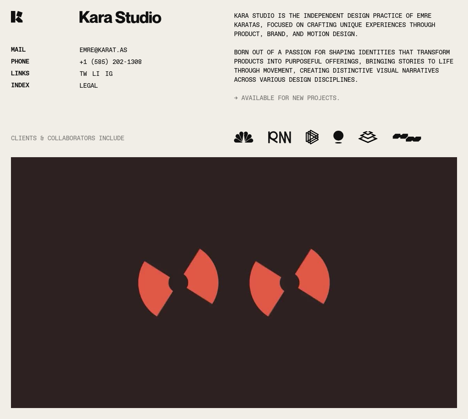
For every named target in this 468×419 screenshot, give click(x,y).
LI (96, 73)
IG (108, 73)
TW (83, 73)
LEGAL (89, 85)
